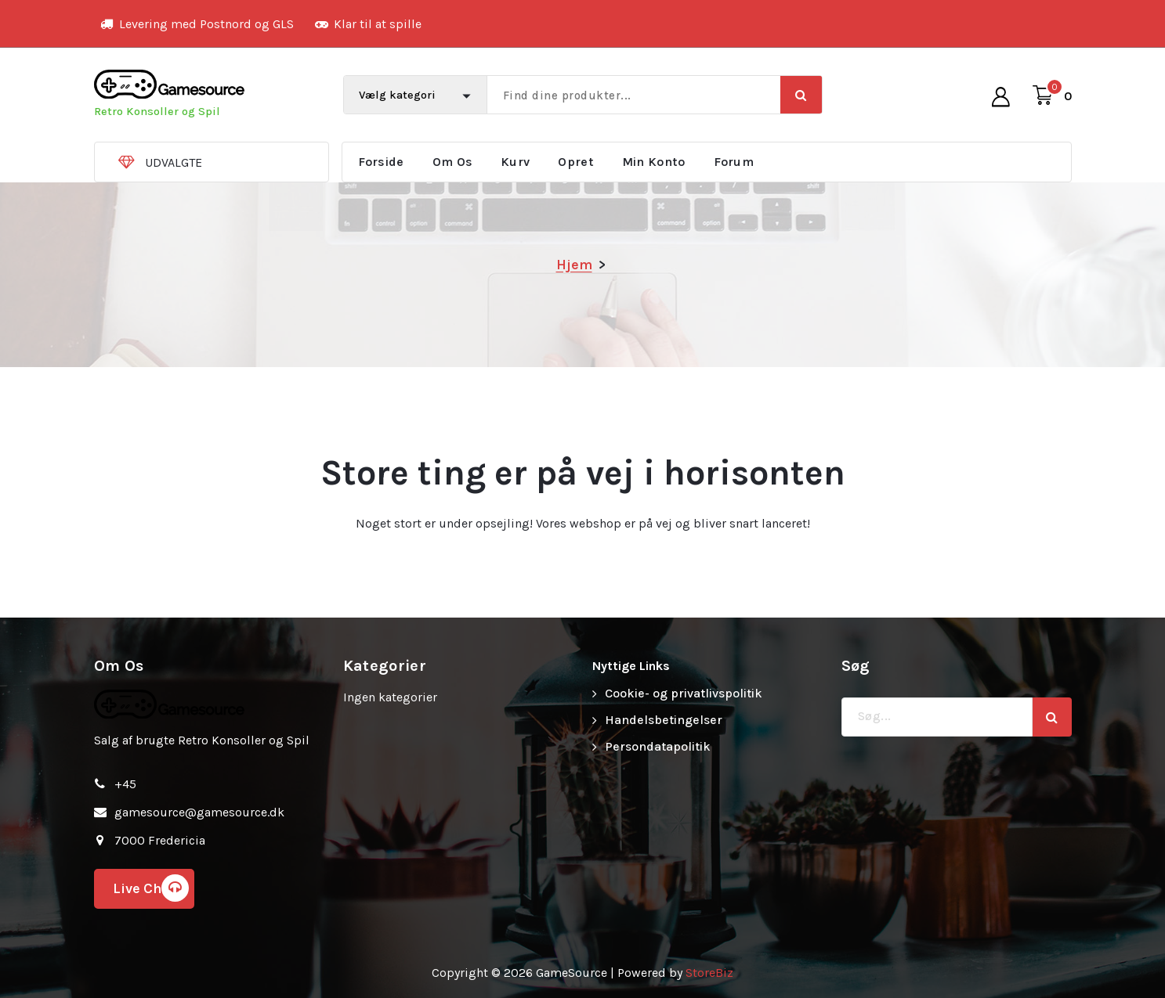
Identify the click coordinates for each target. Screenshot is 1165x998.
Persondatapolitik (658, 746)
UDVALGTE (173, 162)
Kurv (515, 161)
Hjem (574, 264)
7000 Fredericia (159, 840)
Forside (381, 161)
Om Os (452, 161)
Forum (734, 161)
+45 (125, 783)
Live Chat (151, 888)
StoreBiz (709, 972)
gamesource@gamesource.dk (199, 812)
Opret (576, 161)
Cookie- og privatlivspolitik (683, 693)
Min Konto (654, 161)
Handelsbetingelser (663, 719)
